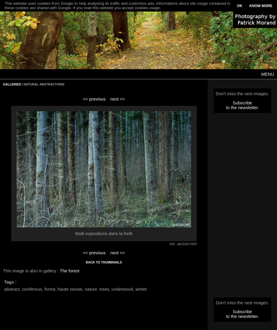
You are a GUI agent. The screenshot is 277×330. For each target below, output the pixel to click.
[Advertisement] (242, 207)
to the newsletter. (242, 107)
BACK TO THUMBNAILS (104, 262)
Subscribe (242, 103)
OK (239, 6)
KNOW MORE (260, 6)
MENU (267, 74)
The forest (69, 270)
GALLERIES (12, 84)
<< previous (94, 99)
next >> (118, 99)
